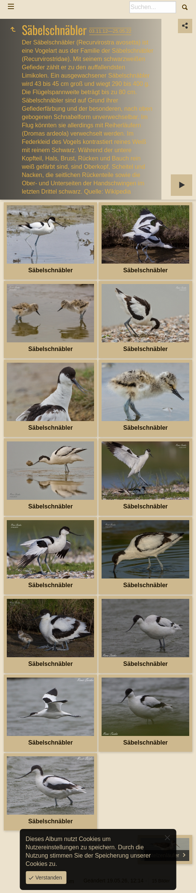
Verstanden (48, 878)
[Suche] (152, 7)
